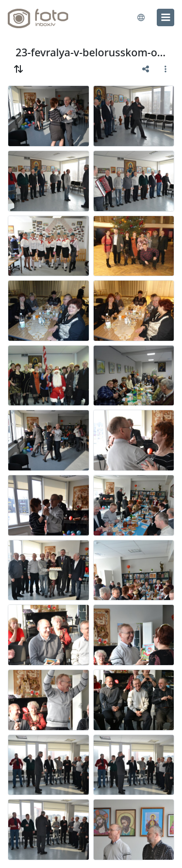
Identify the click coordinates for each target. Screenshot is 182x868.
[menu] (165, 17)
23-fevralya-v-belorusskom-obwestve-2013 (91, 52)
